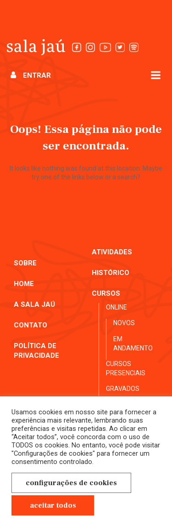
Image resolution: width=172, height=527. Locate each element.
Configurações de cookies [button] (71, 482)
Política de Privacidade (36, 351)
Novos (124, 323)
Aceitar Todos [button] (53, 505)
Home (24, 284)
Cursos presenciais (125, 368)
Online (116, 307)
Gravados (122, 388)
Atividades (112, 252)
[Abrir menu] (155, 74)
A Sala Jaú (34, 304)
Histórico (110, 273)
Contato (30, 325)
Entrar (31, 75)
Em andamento (133, 343)
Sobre (25, 263)
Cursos (106, 293)
